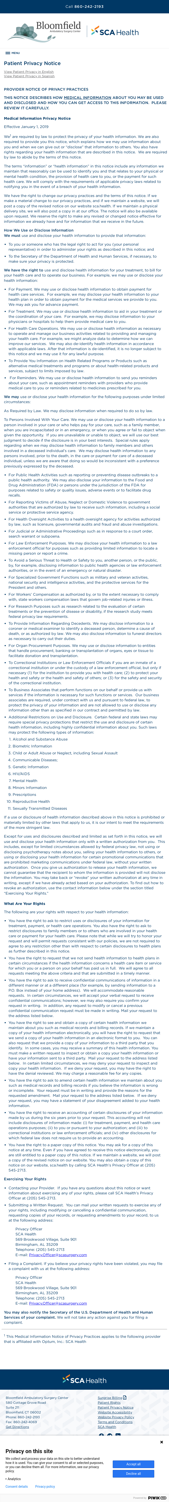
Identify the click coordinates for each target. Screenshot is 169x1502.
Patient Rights (109, 1402)
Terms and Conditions (115, 1422)
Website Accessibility (115, 1412)
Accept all (133, 1464)
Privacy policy (45, 1486)
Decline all (133, 1473)
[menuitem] (84, 1378)
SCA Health (107, 1427)
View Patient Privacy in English (29, 72)
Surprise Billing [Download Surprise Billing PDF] (112, 1398)
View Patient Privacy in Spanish (29, 76)
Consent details (17, 1486)
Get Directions (17, 1427)
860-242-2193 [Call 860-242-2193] (84, 6)
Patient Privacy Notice (115, 1407)
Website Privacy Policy (116, 1417)
